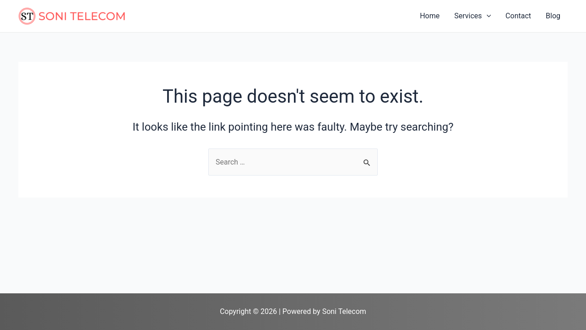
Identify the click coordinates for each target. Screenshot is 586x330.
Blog (553, 15)
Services (472, 16)
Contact (518, 15)
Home (430, 15)
